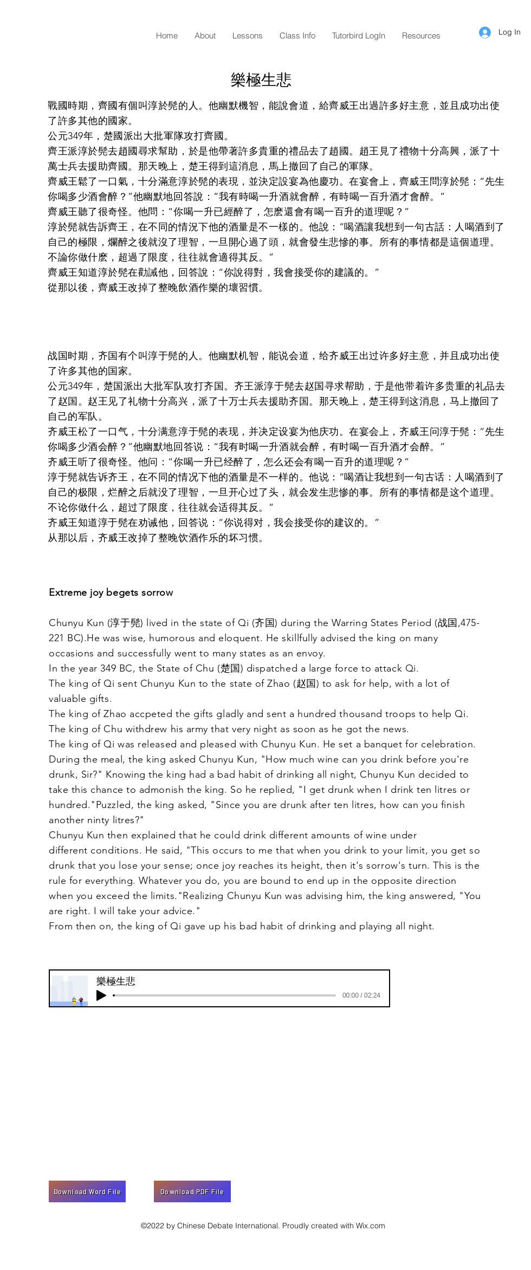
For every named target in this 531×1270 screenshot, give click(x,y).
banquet (383, 744)
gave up (202, 926)
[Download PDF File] (192, 1191)
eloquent (239, 638)
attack (388, 668)
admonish (161, 790)
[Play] (101, 995)
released (157, 744)
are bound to (273, 881)
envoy (309, 653)
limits (162, 896)
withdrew (146, 729)
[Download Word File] (87, 1191)
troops (400, 714)
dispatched (272, 668)
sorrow (382, 865)
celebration (447, 744)
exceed (112, 896)
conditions (114, 850)
